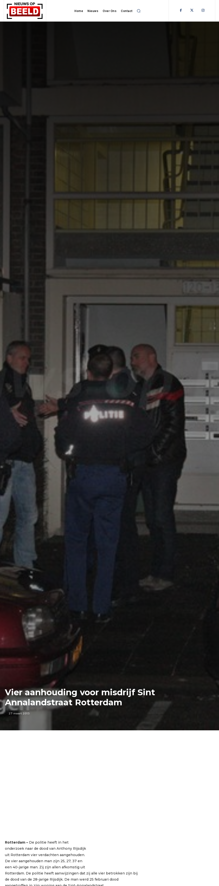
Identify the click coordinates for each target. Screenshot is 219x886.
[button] (138, 11)
